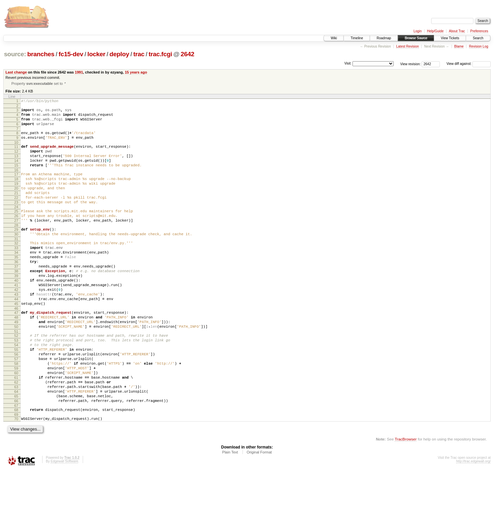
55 (16, 395)
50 (16, 368)
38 (16, 302)
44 (16, 336)
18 (16, 193)
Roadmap (384, 38)
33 (16, 273)
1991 (79, 72)
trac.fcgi (160, 54)
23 (16, 221)
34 (16, 279)
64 (16, 446)
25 (16, 231)
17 (16, 187)
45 (16, 341)
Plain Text (230, 512)
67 (16, 463)
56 (16, 401)
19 (16, 198)
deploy (119, 54)
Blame (458, 46)
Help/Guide (435, 31)
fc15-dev (70, 54)
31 (16, 263)
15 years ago (136, 72)
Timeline (356, 38)
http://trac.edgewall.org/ (473, 521)
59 (16, 418)
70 (16, 477)
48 (16, 357)
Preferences (479, 31)
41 (16, 319)
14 (16, 171)
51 (16, 374)
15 (16, 177)
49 (16, 363)
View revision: (410, 64)
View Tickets (450, 38)
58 (16, 412)
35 (16, 285)
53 (16, 384)
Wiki (334, 38)
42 (16, 324)
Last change (16, 72)
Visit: (347, 63)
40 (16, 313)
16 (16, 183)
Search (478, 38)
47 (16, 351)
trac (139, 54)
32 (16, 268)
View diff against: (468, 64)
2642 (187, 54)
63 (16, 440)
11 (16, 154)
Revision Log (478, 46)
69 (16, 473)
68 (16, 467)
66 (16, 457)
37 (16, 296)
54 (16, 390)
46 (16, 347)
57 (16, 407)
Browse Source (416, 38)
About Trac (457, 31)
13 (16, 166)
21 (16, 210)
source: (15, 54)
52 (16, 378)
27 (16, 242)
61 (16, 429)
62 (16, 435)
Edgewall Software (64, 521)
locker (96, 54)
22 (16, 215)
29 (16, 252)
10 (16, 150)
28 (16, 248)
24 (16, 227)
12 (16, 160)
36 (16, 290)
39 (16, 307)
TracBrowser (406, 498)
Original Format (259, 512)
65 (16, 452)
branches (40, 54)
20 (16, 204)
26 (16, 237)
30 (16, 258)
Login (418, 31)
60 (16, 424)
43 (16, 330)
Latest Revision (407, 46)
